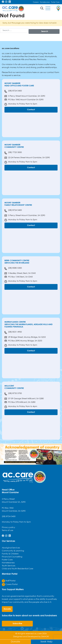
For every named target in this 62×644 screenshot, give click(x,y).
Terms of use (7, 530)
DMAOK (45, 637)
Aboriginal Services (11, 548)
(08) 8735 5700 (13, 394)
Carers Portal (9, 584)
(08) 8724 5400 (13, 91)
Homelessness (45, 2)
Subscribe (17, 623)
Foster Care (55, 2)
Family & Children (10, 554)
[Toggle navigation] (47, 8)
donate (7, 609)
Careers (36, 2)
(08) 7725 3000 (13, 153)
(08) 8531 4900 (13, 332)
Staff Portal (8, 581)
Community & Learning (13, 551)
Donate (15, 642)
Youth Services (8, 566)
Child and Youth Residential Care (17, 569)
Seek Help (46, 642)
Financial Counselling (12, 557)
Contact (31, 110)
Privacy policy (8, 527)
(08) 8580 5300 (13, 269)
